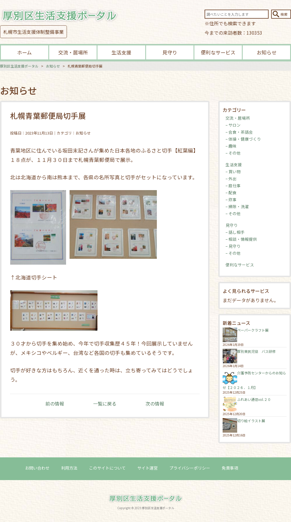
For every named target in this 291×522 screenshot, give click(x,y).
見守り (169, 52)
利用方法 (69, 468)
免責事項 (230, 468)
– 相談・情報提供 (241, 239)
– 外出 (231, 178)
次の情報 (155, 403)
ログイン (258, 468)
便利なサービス (218, 52)
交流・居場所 (73, 52)
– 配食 (231, 192)
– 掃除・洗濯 (237, 206)
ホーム (24, 52)
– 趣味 (231, 146)
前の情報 (54, 403)
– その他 (233, 153)
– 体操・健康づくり (243, 139)
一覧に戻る (104, 403)
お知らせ (266, 52)
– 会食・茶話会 (239, 132)
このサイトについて (107, 468)
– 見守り (233, 246)
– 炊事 (231, 199)
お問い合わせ (37, 468)
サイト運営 (147, 468)
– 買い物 (233, 171)
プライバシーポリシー (189, 468)
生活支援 (121, 52)
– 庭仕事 (233, 185)
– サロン (233, 125)
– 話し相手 (235, 232)
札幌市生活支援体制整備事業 (33, 31)
